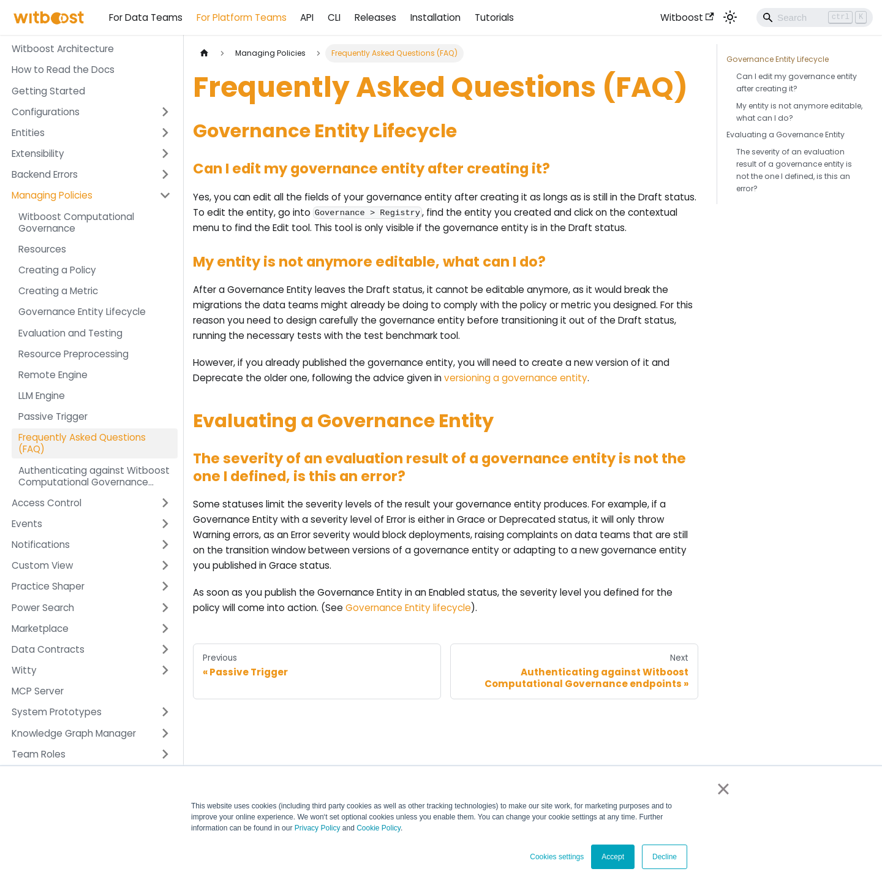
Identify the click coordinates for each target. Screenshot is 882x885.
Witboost (687, 17)
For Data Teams (146, 17)
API (307, 17)
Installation (435, 17)
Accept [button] (612, 857)
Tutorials (494, 17)
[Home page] (204, 53)
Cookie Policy (378, 828)
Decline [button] (664, 857)
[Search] (814, 17)
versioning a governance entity (515, 377)
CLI (334, 17)
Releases (375, 17)
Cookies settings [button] (557, 857)
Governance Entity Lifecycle (777, 59)
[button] (91, 111)
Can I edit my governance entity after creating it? (796, 82)
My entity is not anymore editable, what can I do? (799, 112)
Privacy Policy (318, 828)
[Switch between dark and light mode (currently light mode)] (730, 17)
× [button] (723, 788)
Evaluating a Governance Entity (785, 134)
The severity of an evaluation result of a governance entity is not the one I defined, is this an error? (794, 170)
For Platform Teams (242, 17)
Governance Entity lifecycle (408, 607)
